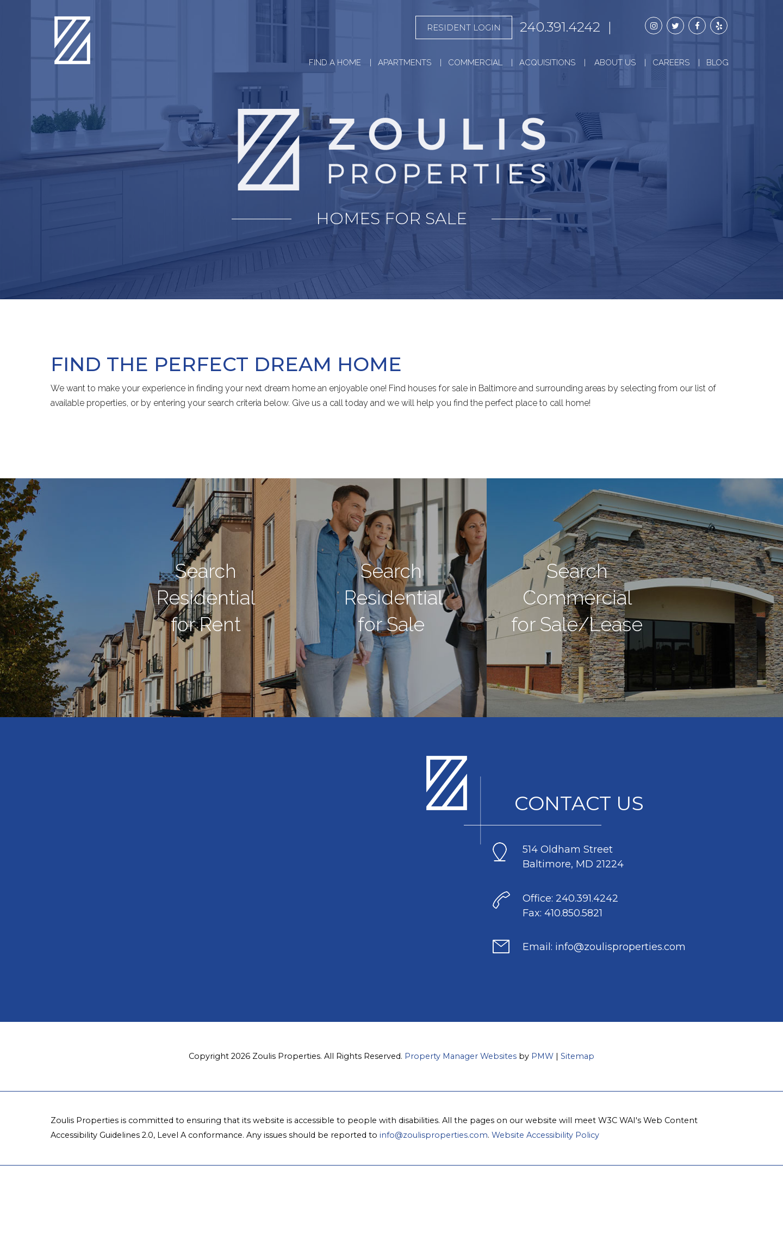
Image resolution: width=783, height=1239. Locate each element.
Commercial (475, 62)
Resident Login (464, 27)
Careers (670, 62)
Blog (717, 62)
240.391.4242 (560, 27)
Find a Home (335, 62)
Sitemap (577, 1056)
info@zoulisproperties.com (434, 1135)
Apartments (404, 62)
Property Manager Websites (461, 1056)
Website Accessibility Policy (545, 1135)
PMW (542, 1056)
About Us (615, 62)
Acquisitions (547, 62)
